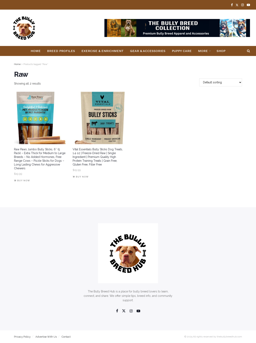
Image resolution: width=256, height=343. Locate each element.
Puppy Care (182, 51)
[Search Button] (248, 51)
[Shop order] (220, 82)
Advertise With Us (46, 336)
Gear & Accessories (147, 51)
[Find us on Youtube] (138, 311)
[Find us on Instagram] (131, 311)
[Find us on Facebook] (117, 311)
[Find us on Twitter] (124, 311)
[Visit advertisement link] (177, 28)
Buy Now (23, 180)
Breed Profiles (61, 51)
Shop (221, 51)
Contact (66, 336)
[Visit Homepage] (24, 28)
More (203, 51)
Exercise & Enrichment (102, 51)
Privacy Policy (22, 336)
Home (36, 51)
